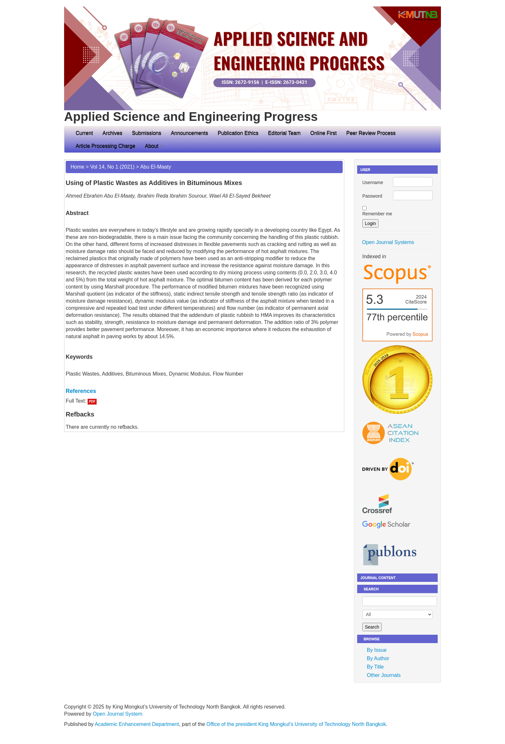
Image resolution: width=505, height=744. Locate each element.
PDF (92, 401)
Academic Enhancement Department (137, 724)
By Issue (376, 650)
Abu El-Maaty (155, 167)
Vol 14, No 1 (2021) (112, 167)
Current (84, 133)
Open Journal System (117, 714)
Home (77, 167)
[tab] (204, 391)
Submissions (146, 133)
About (154, 146)
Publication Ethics (238, 133)
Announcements (189, 133)
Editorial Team (284, 133)
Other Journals (384, 675)
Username (372, 182)
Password (372, 196)
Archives (112, 133)
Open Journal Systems (388, 242)
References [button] (81, 391)
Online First (323, 133)
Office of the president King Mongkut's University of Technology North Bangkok (296, 724)
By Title (375, 667)
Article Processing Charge (105, 146)
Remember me (377, 213)
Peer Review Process (370, 133)
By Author (378, 658)
